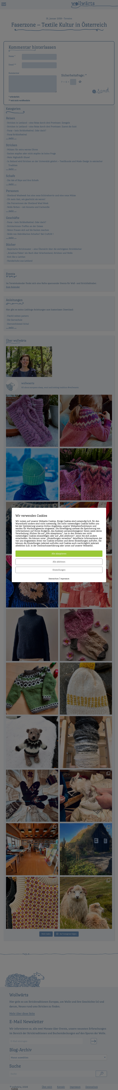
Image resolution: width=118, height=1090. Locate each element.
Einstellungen (59, 570)
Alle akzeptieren (59, 553)
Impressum (64, 579)
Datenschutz (54, 579)
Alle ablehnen (59, 561)
